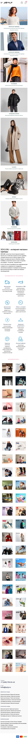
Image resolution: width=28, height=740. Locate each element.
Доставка (7, 721)
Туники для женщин (5, 703)
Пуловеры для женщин (6, 701)
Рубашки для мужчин (17, 715)
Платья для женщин (16, 699)
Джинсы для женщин (6, 696)
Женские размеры (5, 723)
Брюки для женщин (15, 694)
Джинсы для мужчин (5, 710)
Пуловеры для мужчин (6, 715)
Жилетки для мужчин (16, 710)
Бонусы (16, 721)
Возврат (20, 721)
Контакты (3, 721)
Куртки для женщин (5, 698)
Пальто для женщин (15, 698)
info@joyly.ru (6, 687)
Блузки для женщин (5, 694)
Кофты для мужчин (15, 712)
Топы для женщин (16, 701)
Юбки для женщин (14, 703)
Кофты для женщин (15, 696)
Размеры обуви (4, 725)
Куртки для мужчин (5, 714)
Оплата (12, 721)
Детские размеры (22, 723)
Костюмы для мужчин (6, 712)
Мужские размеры (13, 723)
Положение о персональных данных (9, 726)
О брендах (10, 725)
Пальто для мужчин (14, 714)
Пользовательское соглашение (8, 728)
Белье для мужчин (5, 709)
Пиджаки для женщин (6, 699)
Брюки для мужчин (14, 709)
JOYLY (8, 3)
